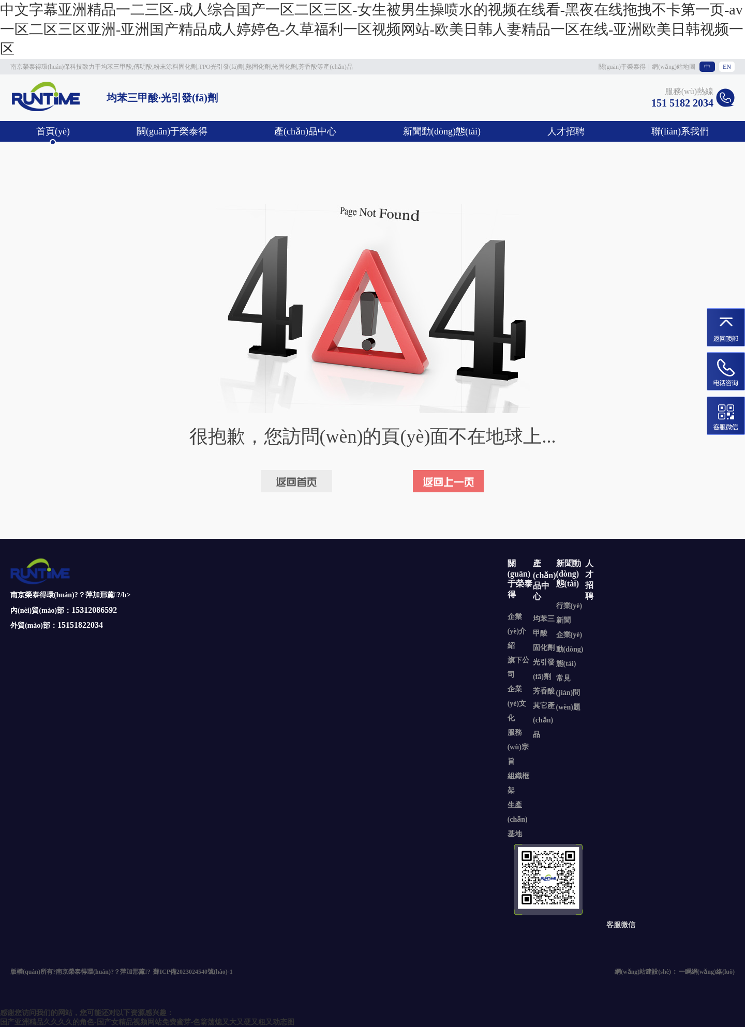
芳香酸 (544, 691)
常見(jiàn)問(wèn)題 (568, 692)
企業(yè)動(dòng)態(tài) (570, 649)
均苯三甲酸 (544, 626)
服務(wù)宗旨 (518, 747)
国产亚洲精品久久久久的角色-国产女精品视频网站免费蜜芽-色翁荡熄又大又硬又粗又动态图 (147, 1022)
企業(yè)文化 (517, 703)
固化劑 (544, 648)
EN (727, 66)
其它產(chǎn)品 (544, 720)
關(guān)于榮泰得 (622, 66)
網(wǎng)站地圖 (673, 66)
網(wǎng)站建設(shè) (643, 971)
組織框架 (518, 783)
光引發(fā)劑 (544, 669)
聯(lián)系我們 (680, 131)
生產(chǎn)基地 (518, 819)
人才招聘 (566, 131)
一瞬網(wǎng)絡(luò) (707, 971)
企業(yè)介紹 (517, 631)
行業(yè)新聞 (569, 613)
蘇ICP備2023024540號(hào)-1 (192, 971)
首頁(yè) (53, 131)
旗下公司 (518, 667)
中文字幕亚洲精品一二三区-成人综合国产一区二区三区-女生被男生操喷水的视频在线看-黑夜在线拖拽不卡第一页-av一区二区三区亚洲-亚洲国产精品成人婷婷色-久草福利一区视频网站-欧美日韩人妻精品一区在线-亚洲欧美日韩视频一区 (371, 29)
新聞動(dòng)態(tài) (442, 131)
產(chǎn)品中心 (305, 131)
